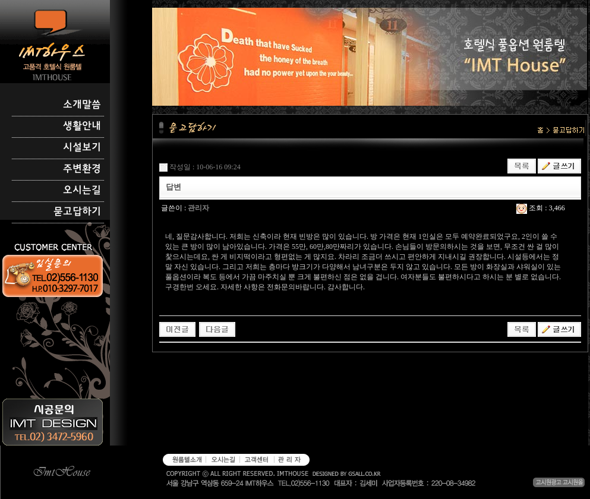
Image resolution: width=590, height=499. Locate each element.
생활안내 (82, 126)
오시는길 (82, 190)
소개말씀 (82, 105)
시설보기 (82, 148)
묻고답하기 (77, 212)
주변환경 (82, 169)
